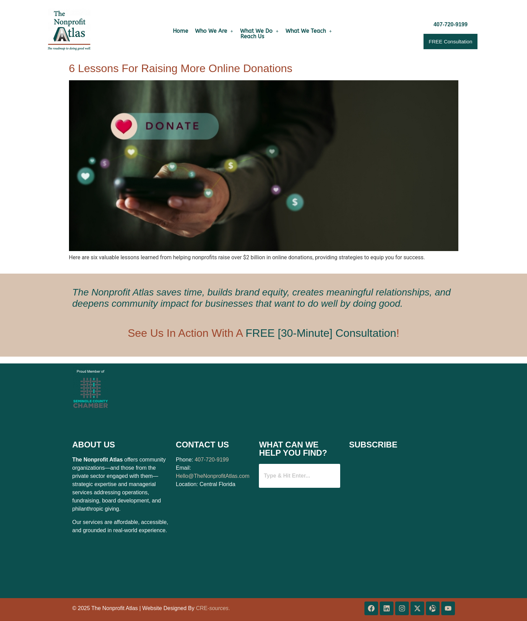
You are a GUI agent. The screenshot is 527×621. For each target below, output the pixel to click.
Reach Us (252, 36)
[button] (214, 31)
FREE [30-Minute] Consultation (321, 333)
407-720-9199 (212, 460)
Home (180, 31)
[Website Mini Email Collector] (400, 524)
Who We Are (214, 31)
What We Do (259, 31)
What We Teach (309, 31)
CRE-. (213, 608)
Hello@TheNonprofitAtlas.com (212, 476)
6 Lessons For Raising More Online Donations (181, 68)
